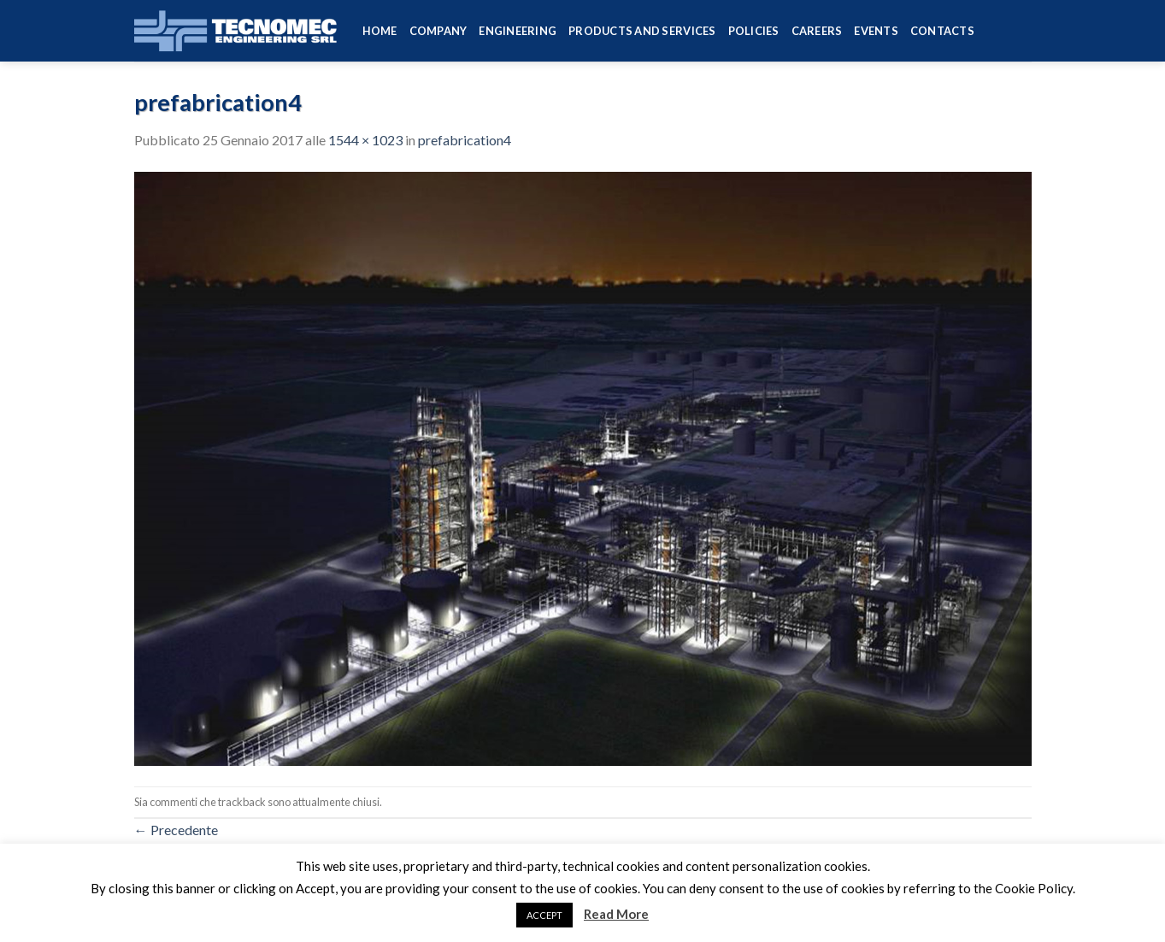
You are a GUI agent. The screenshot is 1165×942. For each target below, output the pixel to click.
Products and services (641, 31)
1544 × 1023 (365, 140)
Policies (754, 31)
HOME (379, 31)
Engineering (517, 31)
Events (876, 31)
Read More (616, 913)
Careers (817, 31)
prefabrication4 (464, 140)
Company (438, 31)
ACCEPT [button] (544, 915)
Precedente (176, 829)
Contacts (942, 31)
